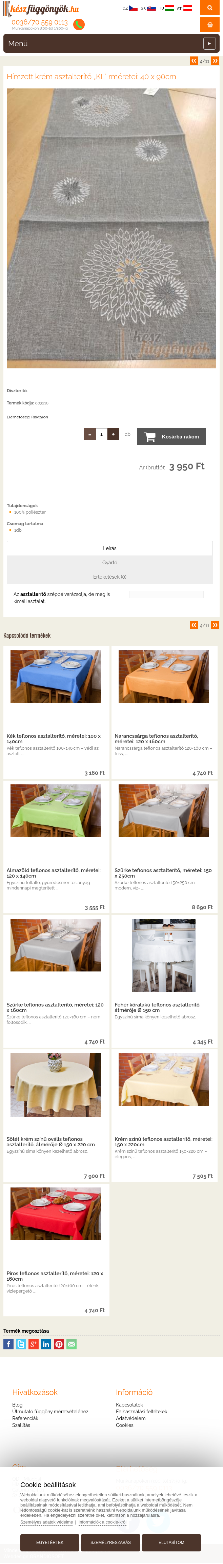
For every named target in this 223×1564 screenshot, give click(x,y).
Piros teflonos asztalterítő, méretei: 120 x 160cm (54, 1277)
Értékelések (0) (110, 577)
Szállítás (21, 1426)
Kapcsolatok (129, 1406)
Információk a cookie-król (106, 1520)
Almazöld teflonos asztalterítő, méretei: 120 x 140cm (53, 874)
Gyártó (110, 563)
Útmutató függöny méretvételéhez (50, 1412)
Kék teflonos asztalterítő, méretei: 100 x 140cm (53, 739)
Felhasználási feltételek (141, 1412)
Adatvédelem (130, 1419)
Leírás (110, 548)
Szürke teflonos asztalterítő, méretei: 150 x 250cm (163, 874)
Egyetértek (51, 1541)
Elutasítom (170, 1541)
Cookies (125, 1426)
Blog (17, 1406)
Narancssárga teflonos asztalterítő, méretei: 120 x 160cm (156, 739)
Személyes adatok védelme (49, 1520)
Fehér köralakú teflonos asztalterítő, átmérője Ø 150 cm (157, 1008)
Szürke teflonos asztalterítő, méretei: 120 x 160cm (55, 1008)
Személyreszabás (110, 1541)
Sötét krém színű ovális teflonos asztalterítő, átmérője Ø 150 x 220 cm (50, 1142)
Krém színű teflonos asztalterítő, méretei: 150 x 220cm (163, 1142)
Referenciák (25, 1419)
